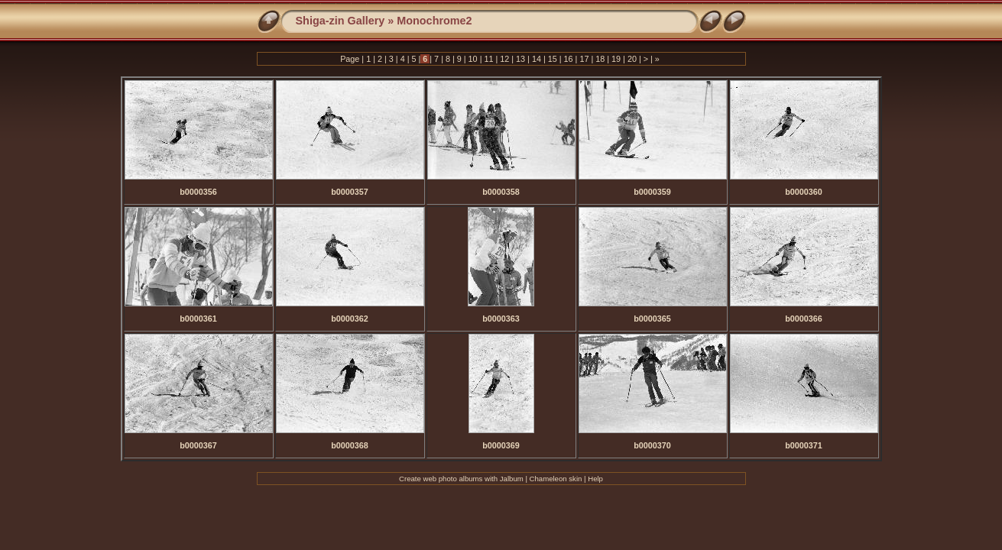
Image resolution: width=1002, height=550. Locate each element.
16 (569, 58)
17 (584, 58)
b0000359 (652, 191)
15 (552, 58)
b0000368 (349, 445)
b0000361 (198, 318)
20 (632, 58)
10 (473, 58)
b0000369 (501, 445)
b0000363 (501, 318)
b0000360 (803, 191)
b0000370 (652, 445)
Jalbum (512, 478)
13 (520, 58)
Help (595, 478)
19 (616, 58)
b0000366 (803, 318)
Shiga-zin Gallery (340, 21)
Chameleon (548, 478)
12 (504, 58)
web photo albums (453, 478)
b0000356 (198, 191)
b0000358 (501, 191)
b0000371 (803, 445)
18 (600, 58)
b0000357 (349, 191)
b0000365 (652, 318)
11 (488, 58)
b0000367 (198, 445)
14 (536, 58)
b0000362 (349, 318)
